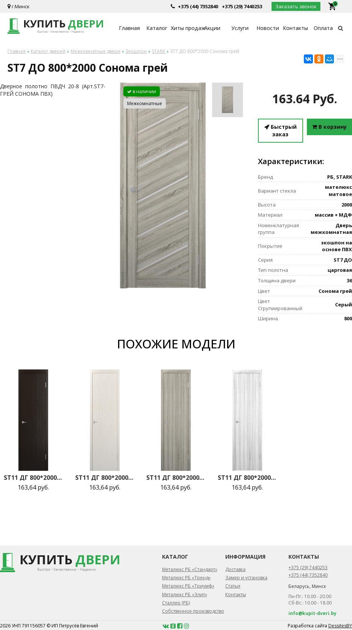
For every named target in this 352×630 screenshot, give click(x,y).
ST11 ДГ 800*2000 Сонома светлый (247, 478)
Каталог (156, 28)
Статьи (232, 586)
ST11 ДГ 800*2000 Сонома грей (176, 478)
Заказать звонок (296, 6)
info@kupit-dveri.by (312, 613)
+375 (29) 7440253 (242, 6)
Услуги (240, 28)
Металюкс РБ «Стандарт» (189, 569)
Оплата (323, 28)
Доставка (235, 569)
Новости (267, 28)
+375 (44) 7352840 (198, 6)
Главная (129, 28)
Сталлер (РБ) (176, 603)
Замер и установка (246, 577)
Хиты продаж (185, 28)
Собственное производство (193, 611)
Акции (212, 28)
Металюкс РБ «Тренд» (186, 577)
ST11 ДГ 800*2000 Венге (33, 478)
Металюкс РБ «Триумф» (188, 586)
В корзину (329, 126)
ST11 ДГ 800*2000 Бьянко (105, 478)
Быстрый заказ (280, 130)
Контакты (295, 28)
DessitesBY (340, 625)
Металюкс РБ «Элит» (184, 594)
